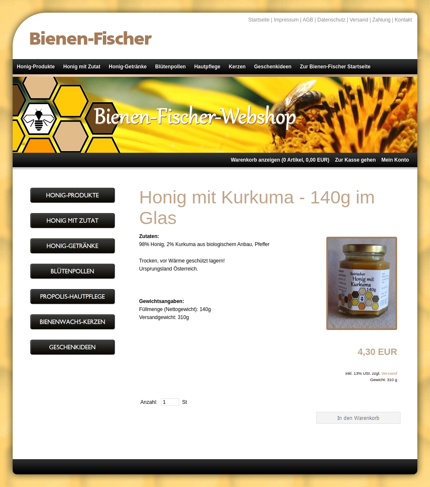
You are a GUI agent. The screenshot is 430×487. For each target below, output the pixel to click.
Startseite (259, 20)
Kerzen (237, 67)
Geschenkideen (273, 67)
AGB (308, 20)
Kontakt (403, 20)
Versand (358, 20)
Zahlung (381, 20)
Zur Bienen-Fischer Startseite (335, 67)
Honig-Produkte (36, 67)
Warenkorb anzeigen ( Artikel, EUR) (280, 160)
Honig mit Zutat (81, 67)
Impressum (286, 20)
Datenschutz (331, 20)
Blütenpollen (170, 67)
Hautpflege (207, 67)
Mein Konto (395, 160)
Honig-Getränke (128, 67)
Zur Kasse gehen (355, 160)
